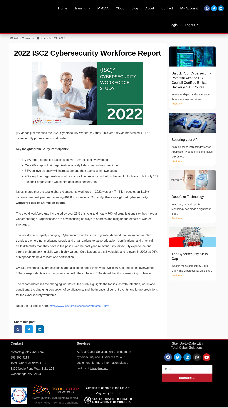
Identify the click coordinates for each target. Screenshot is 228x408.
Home (62, 8)
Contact (167, 8)
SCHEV (115, 393)
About (149, 8)
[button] (18, 330)
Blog (135, 8)
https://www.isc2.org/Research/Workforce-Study (80, 306)
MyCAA (103, 8)
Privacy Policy (41, 403)
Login (174, 25)
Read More (177, 104)
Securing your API (186, 140)
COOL (120, 8)
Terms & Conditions (66, 403)
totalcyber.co (98, 368)
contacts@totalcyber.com (27, 352)
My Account (189, 8)
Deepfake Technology (189, 197)
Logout (192, 25)
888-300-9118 (20, 357)
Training (82, 8)
